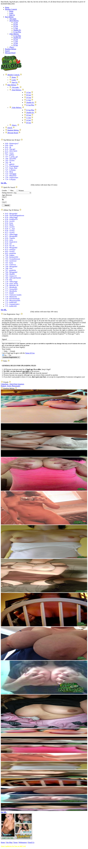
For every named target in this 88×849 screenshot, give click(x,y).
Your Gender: (6, 349)
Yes (4, 355)
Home (7, 7)
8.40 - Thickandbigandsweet (14, 215)
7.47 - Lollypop (10, 170)
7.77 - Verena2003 (11, 289)
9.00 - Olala (9, 145)
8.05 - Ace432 (9, 251)
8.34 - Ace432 (9, 221)
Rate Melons (9, 17)
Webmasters (23, 842)
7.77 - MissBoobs (11, 287)
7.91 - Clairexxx (10, 265)
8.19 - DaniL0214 (11, 242)
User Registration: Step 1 (12, 314)
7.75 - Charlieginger (12, 166)
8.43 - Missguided (11, 214)
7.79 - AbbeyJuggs (11, 282)
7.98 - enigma (9, 255)
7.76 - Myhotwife (11, 297)
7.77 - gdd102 (9, 164)
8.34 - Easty (9, 223)
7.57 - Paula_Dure (11, 168)
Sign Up (12, 15)
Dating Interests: (7, 193)
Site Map (9, 842)
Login (11, 13)
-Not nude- (13, 19)
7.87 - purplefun (10, 270)
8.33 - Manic (9, 225)
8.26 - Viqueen (10, 238)
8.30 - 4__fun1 (10, 229)
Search (7, 51)
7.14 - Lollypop (10, 179)
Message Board (10, 53)
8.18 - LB (8, 244)
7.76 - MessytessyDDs (12, 300)
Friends (6, 382)
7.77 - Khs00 (9, 293)
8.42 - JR (8, 147)
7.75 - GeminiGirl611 (12, 304)
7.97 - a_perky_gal (11, 157)
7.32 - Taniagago (10, 174)
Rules (5, 361)
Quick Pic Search (9, 187)
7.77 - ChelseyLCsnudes (13, 295)
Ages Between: (7, 195)
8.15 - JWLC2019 (11, 151)
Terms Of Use (30, 353)
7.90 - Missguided (11, 266)
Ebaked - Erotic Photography (10, 386)
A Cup (15, 22)
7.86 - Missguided (11, 272)
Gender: (5, 190)
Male (5, 351)
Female (11, 351)
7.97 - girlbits (9, 155)
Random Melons (10, 49)
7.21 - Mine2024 (10, 176)
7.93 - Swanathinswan (12, 259)
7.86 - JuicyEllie (10, 159)
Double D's (17, 30)
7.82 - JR (8, 162)
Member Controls (11, 9)
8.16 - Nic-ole (9, 246)
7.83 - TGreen (9, 160)
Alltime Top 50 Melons (11, 210)
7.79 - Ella (8, 280)
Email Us (31, 842)
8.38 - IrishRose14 (11, 219)
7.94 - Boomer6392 (11, 257)
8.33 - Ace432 (9, 227)
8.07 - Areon (9, 153)
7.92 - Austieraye (11, 261)
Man (10, 190)
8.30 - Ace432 (9, 231)
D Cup (15, 26)
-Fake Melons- (14, 34)
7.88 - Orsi (8, 268)
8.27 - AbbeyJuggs (11, 234)
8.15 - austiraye (10, 249)
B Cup (15, 24)
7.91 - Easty (9, 263)
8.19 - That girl (10, 149)
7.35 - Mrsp (9, 172)
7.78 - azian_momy (11, 283)
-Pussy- (11, 47)
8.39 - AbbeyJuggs (11, 217)
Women (20, 190)
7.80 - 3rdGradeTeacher (13, 278)
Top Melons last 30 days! (12, 140)
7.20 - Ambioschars (11, 177)
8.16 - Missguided (11, 248)
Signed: (4, 339)
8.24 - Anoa (9, 240)
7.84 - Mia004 (10, 274)
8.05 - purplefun (10, 253)
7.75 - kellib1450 (11, 302)
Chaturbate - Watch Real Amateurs (12, 384)
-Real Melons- (14, 21)
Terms (15, 842)
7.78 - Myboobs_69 (11, 285)
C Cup (15, 28)
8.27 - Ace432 (9, 232)
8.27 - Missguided (11, 236)
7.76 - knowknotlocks (12, 299)
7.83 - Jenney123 (11, 276)
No (9, 355)
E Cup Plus (17, 32)
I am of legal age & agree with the (18, 353)
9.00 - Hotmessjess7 (12, 143)
